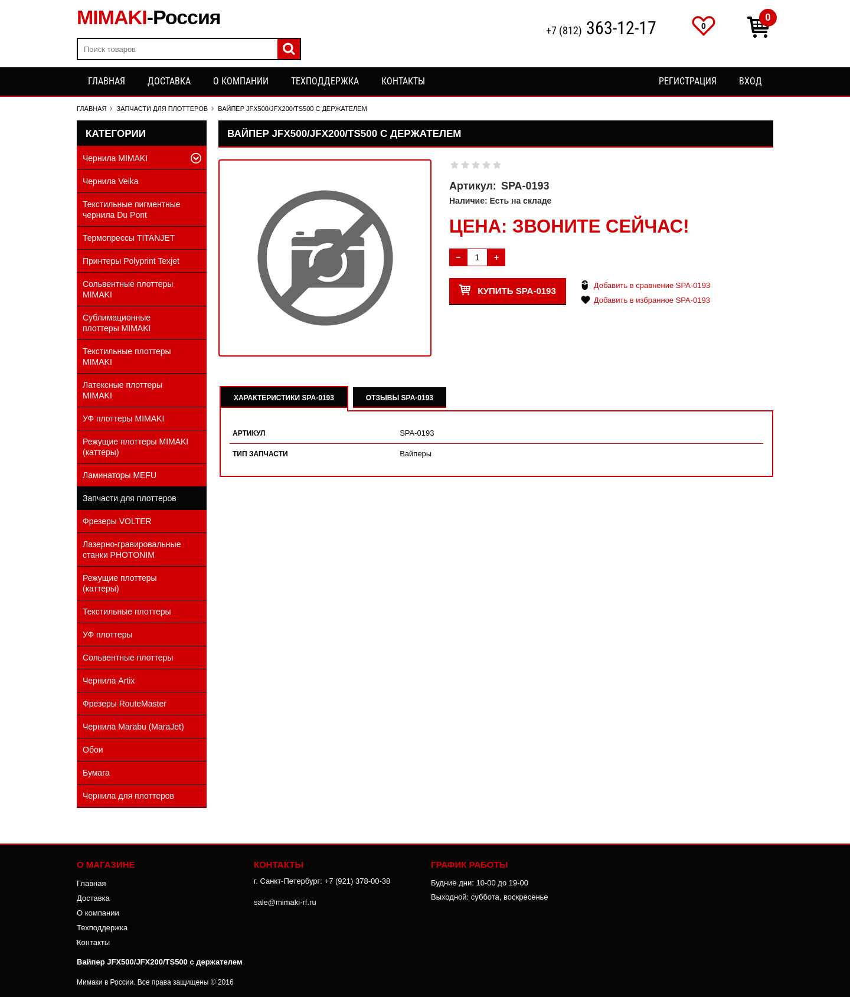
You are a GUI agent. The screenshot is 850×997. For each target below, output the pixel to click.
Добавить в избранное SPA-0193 (652, 300)
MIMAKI (149, 17)
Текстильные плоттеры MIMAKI (127, 357)
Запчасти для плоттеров (129, 498)
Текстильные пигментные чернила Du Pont (132, 210)
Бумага (96, 772)
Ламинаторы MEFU (119, 475)
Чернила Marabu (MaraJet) (133, 726)
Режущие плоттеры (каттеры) (120, 583)
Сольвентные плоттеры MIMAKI (128, 289)
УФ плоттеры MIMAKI (123, 418)
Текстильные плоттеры (127, 611)
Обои (93, 749)
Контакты (403, 81)
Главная (106, 81)
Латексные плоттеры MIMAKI (122, 390)
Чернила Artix (109, 680)
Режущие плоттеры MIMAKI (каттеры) (135, 447)
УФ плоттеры (108, 634)
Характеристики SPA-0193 (284, 398)
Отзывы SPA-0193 (399, 398)
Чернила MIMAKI (115, 158)
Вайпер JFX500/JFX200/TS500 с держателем (160, 961)
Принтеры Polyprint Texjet (131, 261)
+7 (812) (601, 29)
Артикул (249, 433)
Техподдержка (325, 81)
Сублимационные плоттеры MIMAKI (117, 323)
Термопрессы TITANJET (129, 238)
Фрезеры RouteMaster (124, 703)
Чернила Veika (111, 181)
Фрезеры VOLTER (117, 521)
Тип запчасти (260, 454)
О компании (241, 81)
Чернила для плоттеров (128, 795)
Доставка (169, 81)
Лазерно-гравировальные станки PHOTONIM (132, 550)
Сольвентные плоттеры (128, 657)
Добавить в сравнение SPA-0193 (652, 285)
